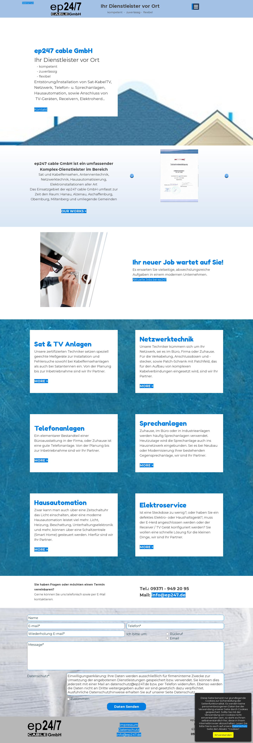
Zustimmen (79, 699)
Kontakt (40, 107)
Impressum (129, 725)
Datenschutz (28, 3)
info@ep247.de (168, 595)
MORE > (41, 381)
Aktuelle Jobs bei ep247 (149, 279)
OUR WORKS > (73, 211)
